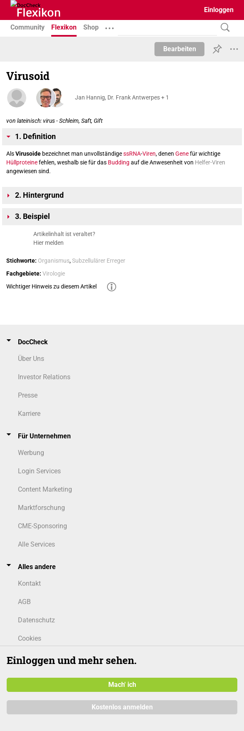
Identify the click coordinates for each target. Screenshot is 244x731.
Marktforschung (41, 508)
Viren (149, 153)
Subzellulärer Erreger (98, 260)
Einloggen (219, 10)
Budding (118, 162)
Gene (182, 153)
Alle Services (36, 544)
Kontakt (29, 583)
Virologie (53, 273)
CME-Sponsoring (42, 526)
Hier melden (48, 242)
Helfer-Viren (210, 162)
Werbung (31, 453)
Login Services (39, 471)
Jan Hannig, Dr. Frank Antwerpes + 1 (122, 97)
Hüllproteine (21, 162)
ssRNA (132, 153)
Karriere (29, 414)
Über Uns (31, 359)
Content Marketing (45, 489)
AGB (24, 602)
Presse (27, 395)
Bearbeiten (179, 49)
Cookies (29, 638)
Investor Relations (44, 377)
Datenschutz (36, 620)
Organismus (54, 260)
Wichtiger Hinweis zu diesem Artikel (51, 286)
